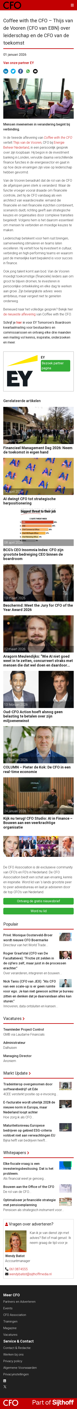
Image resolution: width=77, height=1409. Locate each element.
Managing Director (17, 1056)
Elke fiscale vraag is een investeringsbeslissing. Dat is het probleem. (28, 1169)
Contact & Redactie (17, 1348)
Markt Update (15, 1073)
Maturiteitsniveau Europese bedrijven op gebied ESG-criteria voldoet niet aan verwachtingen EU (29, 1130)
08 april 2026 (13, 543)
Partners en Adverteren (19, 1302)
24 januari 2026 (15, 811)
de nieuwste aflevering (19, 314)
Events (8, 1308)
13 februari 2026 (16, 705)
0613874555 (18, 1269)
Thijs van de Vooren (27, 142)
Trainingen (10, 1321)
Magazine (10, 1328)
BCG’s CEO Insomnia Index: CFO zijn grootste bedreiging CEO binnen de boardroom (33, 554)
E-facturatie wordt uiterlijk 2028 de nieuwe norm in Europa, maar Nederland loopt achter (29, 1107)
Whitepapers (14, 1152)
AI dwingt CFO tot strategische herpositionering (29, 501)
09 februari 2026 (16, 760)
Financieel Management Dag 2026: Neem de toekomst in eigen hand (37, 450)
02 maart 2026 (14, 649)
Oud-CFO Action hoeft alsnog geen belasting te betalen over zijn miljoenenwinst (33, 716)
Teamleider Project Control (23, 1029)
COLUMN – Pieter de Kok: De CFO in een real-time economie (37, 769)
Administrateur (14, 1043)
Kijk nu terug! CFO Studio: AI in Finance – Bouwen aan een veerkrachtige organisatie (37, 822)
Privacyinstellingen (16, 1374)
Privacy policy (12, 1361)
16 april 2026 (13, 441)
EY (43, 357)
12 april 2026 (13, 492)
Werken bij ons (13, 1354)
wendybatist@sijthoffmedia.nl (30, 1274)
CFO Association (14, 1315)
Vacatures (12, 1018)
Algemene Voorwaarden (20, 1368)
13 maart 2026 (14, 598)
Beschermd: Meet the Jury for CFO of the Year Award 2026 (38, 607)
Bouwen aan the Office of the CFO (28, 1187)
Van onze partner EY (18, 63)
